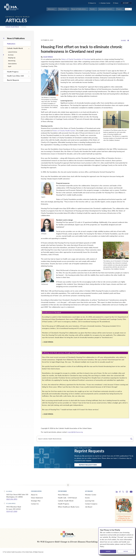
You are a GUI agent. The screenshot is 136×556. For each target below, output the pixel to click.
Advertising (11, 61)
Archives (11, 55)
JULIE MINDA (48, 57)
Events (87, 498)
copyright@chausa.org (75, 432)
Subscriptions (12, 63)
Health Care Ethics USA (15, 76)
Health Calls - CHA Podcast (67, 498)
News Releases (63, 495)
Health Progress (12, 72)
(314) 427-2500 (11, 511)
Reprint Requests (13, 80)
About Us (34, 495)
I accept (108, 551)
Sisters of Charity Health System (64, 131)
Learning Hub (89, 501)
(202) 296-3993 (11, 499)
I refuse (125, 551)
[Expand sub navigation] (29, 48)
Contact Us (35, 504)
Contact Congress (91, 504)
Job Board (88, 507)
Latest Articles (12, 52)
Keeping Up (11, 58)
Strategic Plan (35, 501)
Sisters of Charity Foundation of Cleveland (75, 59)
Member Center (90, 495)
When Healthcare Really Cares (68, 507)
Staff (9, 66)
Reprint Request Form (88, 465)
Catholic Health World (12, 27)
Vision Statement (37, 498)
